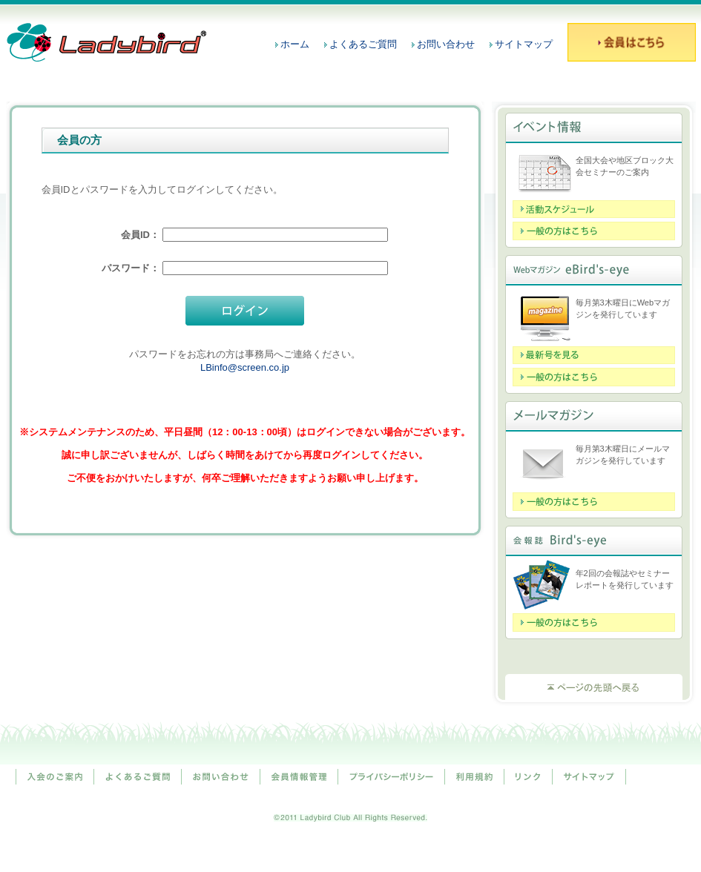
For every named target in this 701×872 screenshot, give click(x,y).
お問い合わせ (446, 44)
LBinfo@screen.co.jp (244, 367)
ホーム (294, 44)
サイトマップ (524, 44)
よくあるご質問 (363, 44)
